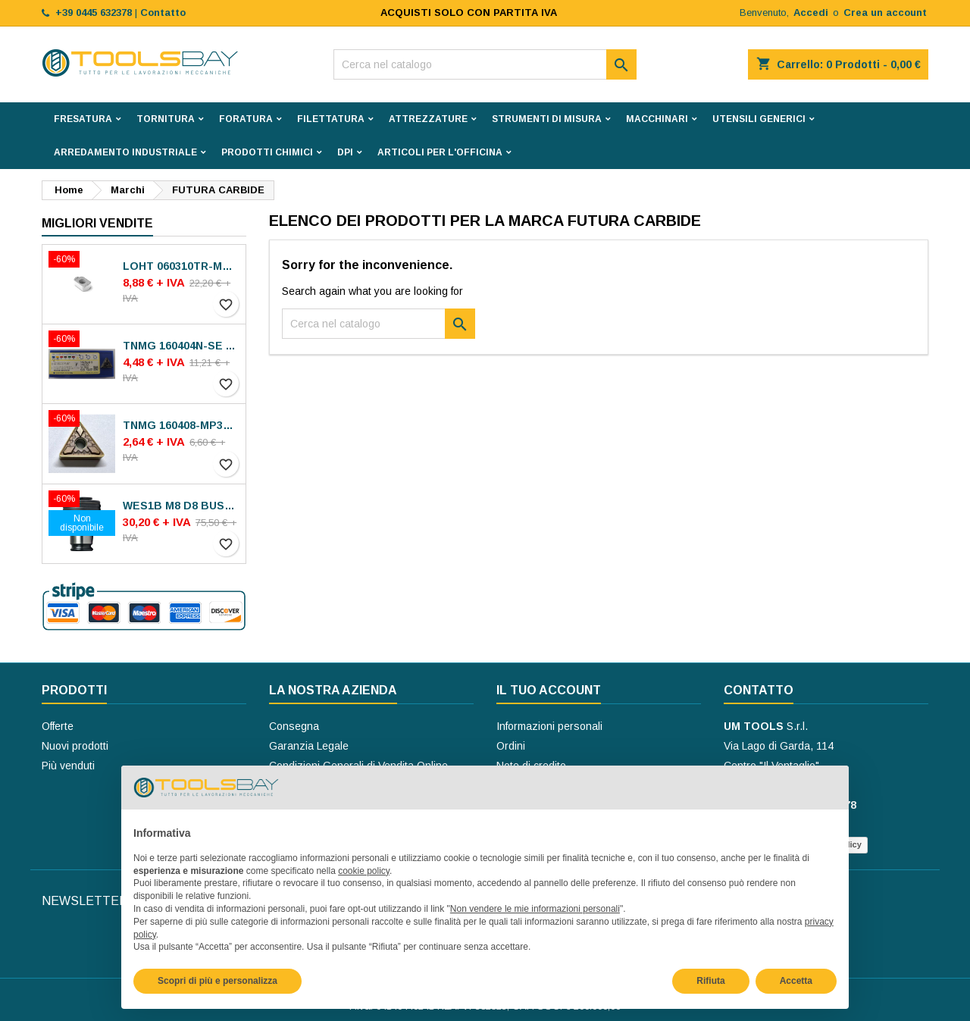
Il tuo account (548, 690)
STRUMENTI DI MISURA (547, 119)
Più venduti (68, 765)
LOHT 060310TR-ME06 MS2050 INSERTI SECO (181, 266)
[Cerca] (485, 64)
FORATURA (246, 119)
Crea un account (885, 12)
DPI (345, 152)
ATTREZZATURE (428, 119)
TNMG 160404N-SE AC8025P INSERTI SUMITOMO (181, 346)
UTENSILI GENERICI (759, 119)
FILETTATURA (331, 119)
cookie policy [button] (364, 871)
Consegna (294, 726)
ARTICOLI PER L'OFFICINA (439, 152)
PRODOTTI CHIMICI (267, 152)
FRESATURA (83, 119)
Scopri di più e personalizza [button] (217, 981)
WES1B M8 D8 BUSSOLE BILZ (181, 506)
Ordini (510, 746)
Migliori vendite (97, 223)
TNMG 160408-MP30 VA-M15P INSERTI (181, 425)
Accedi (810, 12)
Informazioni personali (549, 726)
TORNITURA (165, 119)
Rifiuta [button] (710, 981)
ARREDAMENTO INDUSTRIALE (125, 152)
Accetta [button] (796, 981)
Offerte (58, 726)
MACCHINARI (657, 119)
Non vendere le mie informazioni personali (535, 909)
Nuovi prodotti (75, 746)
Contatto (758, 690)
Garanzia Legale (309, 746)
